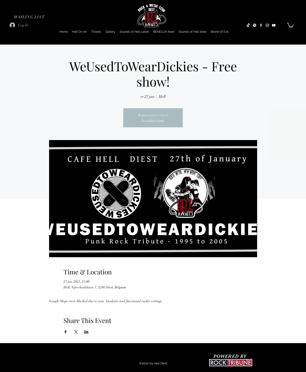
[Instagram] (267, 25)
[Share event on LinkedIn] (86, 332)
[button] (29, 17)
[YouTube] (274, 25)
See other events (153, 120)
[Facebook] (261, 25)
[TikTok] (248, 25)
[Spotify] (254, 25)
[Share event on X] (76, 332)
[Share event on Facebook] (66, 332)
